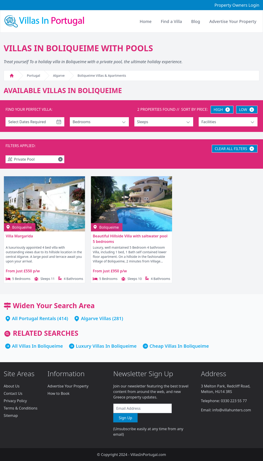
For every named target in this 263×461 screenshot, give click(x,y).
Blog (195, 21)
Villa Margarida (19, 236)
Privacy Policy (15, 400)
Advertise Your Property (68, 386)
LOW (247, 109)
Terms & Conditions (20, 408)
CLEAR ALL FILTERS (235, 148)
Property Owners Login (237, 5)
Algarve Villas (96, 318)
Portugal (33, 75)
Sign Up (125, 417)
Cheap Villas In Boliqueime (179, 346)
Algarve (59, 75)
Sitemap (11, 415)
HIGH (222, 109)
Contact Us (13, 393)
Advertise (232, 21)
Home (146, 21)
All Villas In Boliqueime (37, 346)
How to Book (59, 393)
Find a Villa (171, 21)
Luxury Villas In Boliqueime (106, 346)
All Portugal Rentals (34, 318)
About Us (12, 386)
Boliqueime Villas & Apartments (102, 75)
